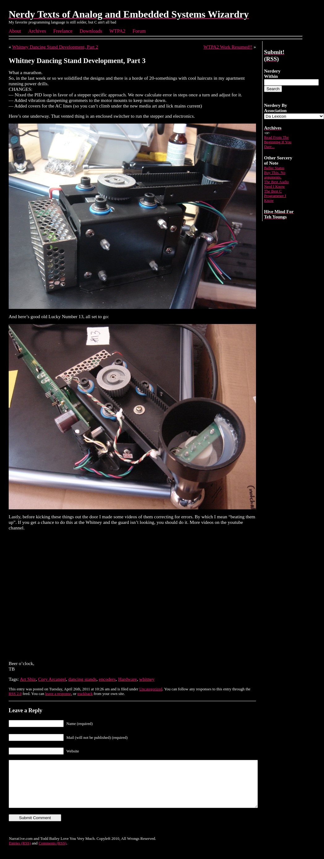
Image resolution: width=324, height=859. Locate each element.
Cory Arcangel (52, 679)
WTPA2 (117, 31)
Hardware (127, 679)
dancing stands (82, 679)
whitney (146, 679)
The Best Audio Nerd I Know (276, 184)
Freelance (62, 31)
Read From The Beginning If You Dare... (278, 142)
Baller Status (274, 168)
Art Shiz (28, 679)
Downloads (91, 31)
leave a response (58, 694)
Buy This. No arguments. (274, 175)
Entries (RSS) (20, 852)
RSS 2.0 (15, 694)
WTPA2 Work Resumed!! (227, 46)
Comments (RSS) (52, 852)
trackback (85, 694)
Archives (37, 31)
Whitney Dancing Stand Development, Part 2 (55, 46)
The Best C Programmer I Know (275, 196)
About (15, 31)
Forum (139, 31)
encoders (107, 679)
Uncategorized (150, 689)
